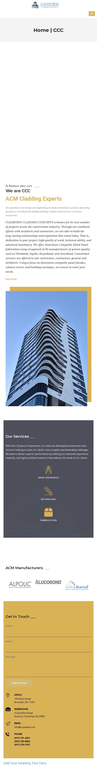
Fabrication (48, 520)
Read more (11, 279)
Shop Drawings (48, 477)
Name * (9, 625)
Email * (9, 641)
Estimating (48, 499)
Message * (11, 656)
